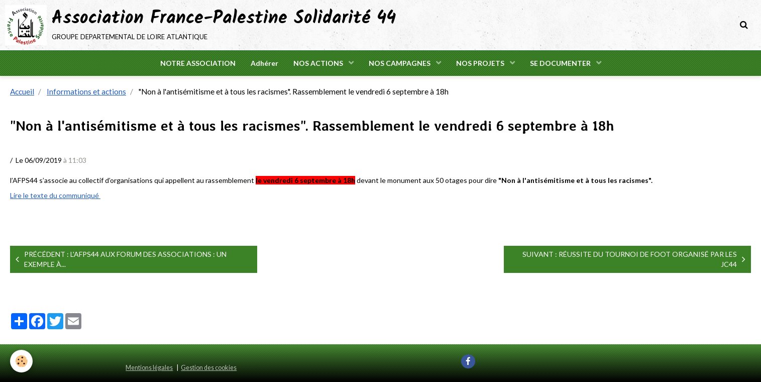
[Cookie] (21, 361)
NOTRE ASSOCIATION (198, 63)
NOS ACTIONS (319, 63)
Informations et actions (86, 91)
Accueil (22, 91)
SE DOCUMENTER (561, 63)
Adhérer (264, 63)
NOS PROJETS (481, 63)
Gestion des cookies (209, 367)
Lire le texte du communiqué (55, 195)
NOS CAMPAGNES (400, 63)
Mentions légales (149, 367)
